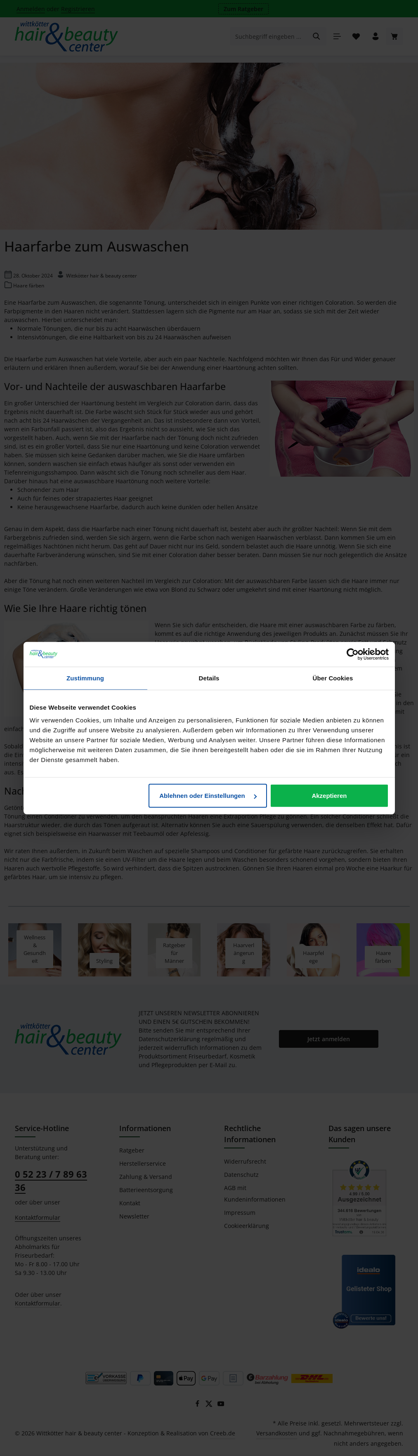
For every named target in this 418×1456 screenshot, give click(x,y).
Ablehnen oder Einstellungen (208, 795)
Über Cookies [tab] (333, 677)
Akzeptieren (329, 795)
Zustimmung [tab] (85, 677)
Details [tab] (209, 677)
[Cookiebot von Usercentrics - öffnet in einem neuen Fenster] (352, 654)
